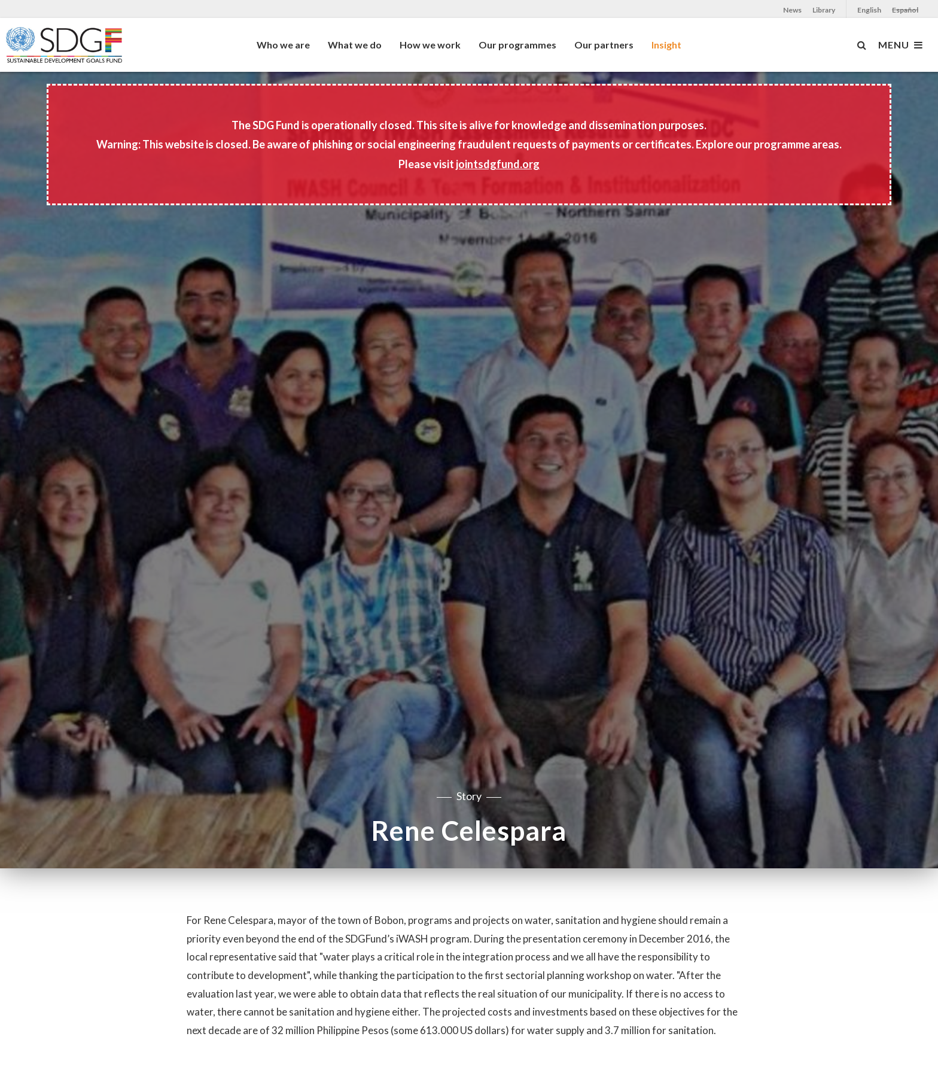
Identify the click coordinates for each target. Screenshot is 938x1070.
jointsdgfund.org (498, 164)
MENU (900, 45)
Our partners (604, 44)
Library (823, 9)
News (792, 9)
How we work (430, 44)
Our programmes (517, 44)
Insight (666, 44)
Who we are (283, 44)
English (869, 9)
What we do (355, 44)
